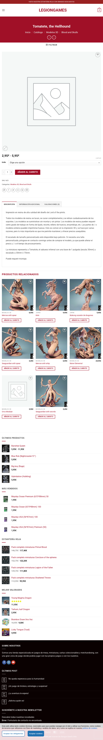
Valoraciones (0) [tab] (52, 204)
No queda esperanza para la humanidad (26, 679)
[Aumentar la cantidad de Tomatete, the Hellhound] (11, 172)
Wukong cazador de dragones (81, 315)
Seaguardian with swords (46, 412)
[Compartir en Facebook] (9, 190)
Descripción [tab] (9, 204)
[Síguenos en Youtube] (13, 662)
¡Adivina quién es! (16, 701)
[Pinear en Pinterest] (22, 190)
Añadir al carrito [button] (11, 320)
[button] (3, 10)
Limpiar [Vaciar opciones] (98, 158)
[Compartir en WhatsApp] (4, 190)
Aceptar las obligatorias (13, 734)
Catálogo (38, 32)
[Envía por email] (18, 190)
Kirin (37, 315)
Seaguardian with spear (11, 363)
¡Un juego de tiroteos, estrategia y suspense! (27, 686)
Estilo (4, 162)
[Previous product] (54, 37)
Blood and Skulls (69, 32)
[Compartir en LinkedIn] (27, 190)
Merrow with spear (9, 315)
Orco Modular (7, 412)
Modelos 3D (52, 32)
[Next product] (49, 37)
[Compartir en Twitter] (13, 190)
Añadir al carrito (28, 172)
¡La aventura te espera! (18, 693)
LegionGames (51, 10)
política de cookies (90, 728)
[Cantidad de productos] (7, 172)
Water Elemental (76, 363)
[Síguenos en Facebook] (4, 662)
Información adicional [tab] (29, 204)
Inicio (27, 32)
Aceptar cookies (36, 734)
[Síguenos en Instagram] (9, 662)
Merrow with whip (43, 363)
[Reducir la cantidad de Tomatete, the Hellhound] (3, 172)
